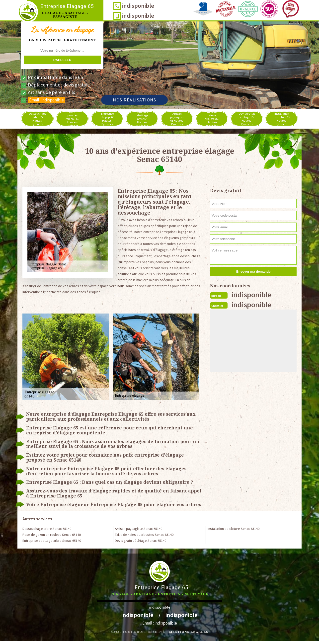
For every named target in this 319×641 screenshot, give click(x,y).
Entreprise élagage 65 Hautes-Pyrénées (107, 119)
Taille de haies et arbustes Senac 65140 (144, 534)
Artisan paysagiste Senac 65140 (138, 528)
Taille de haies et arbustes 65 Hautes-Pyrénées (212, 119)
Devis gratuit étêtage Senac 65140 (140, 540)
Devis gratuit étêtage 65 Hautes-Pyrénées (247, 119)
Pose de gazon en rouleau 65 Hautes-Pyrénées (72, 119)
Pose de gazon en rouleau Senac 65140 (51, 534)
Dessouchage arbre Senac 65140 (46, 528)
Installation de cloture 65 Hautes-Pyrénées (282, 119)
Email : (46, 100)
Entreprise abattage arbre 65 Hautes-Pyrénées (142, 119)
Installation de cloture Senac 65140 (233, 528)
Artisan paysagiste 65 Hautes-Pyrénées (177, 119)
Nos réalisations (134, 100)
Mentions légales (188, 632)
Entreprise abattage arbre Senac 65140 (51, 540)
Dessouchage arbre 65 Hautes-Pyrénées (37, 119)
